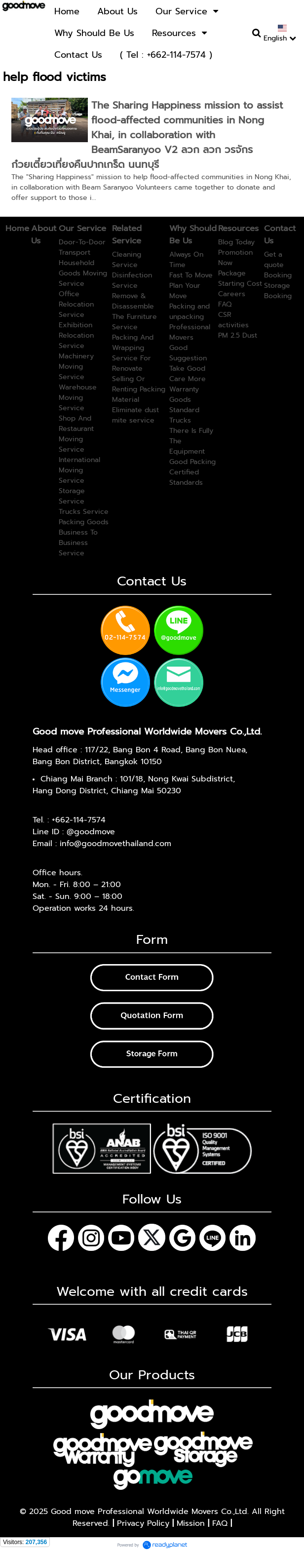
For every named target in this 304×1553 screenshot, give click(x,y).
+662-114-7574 (79, 820)
